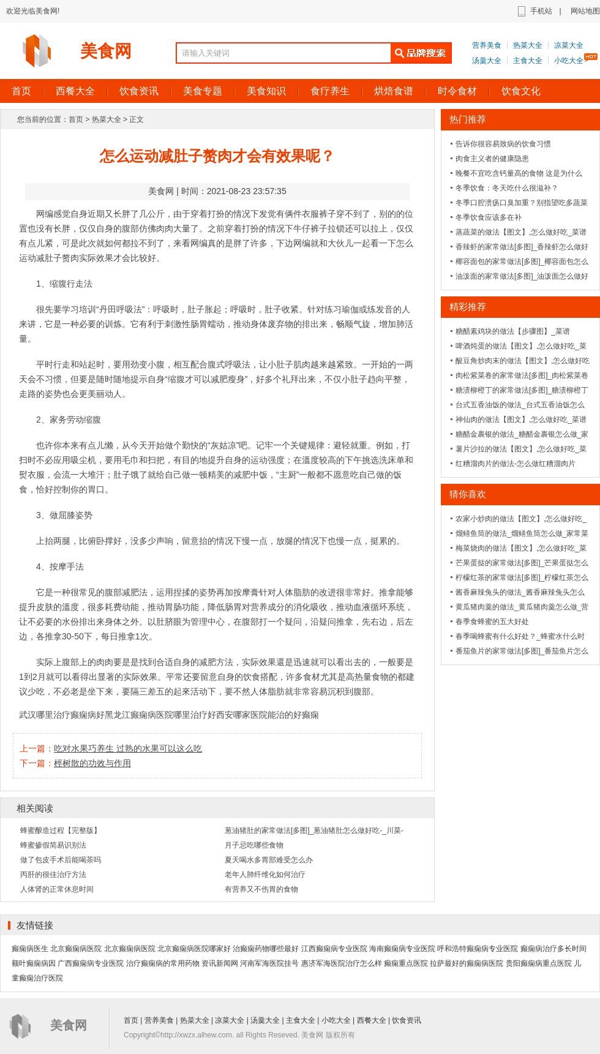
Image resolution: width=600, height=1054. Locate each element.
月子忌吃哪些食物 (254, 845)
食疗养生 (330, 91)
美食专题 (202, 91)
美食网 (106, 51)
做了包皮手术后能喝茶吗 (60, 860)
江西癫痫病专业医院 (334, 948)
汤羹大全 (486, 60)
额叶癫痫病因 (34, 963)
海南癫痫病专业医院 (402, 948)
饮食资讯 (139, 91)
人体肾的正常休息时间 (57, 889)
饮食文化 (521, 91)
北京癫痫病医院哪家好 (194, 948)
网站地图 (585, 11)
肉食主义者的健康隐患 (492, 158)
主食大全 (527, 60)
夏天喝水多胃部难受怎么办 (269, 860)
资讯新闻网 (219, 963)
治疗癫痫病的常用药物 (163, 963)
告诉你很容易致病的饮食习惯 (503, 144)
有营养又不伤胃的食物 (261, 889)
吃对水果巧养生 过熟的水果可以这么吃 (128, 748)
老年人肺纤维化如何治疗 (265, 874)
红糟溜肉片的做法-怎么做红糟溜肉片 (516, 463)
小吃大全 (568, 60)
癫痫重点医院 (406, 963)
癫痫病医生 (30, 948)
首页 (76, 119)
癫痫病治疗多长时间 (553, 948)
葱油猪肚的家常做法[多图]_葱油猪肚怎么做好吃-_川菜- (314, 830)
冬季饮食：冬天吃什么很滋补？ (507, 188)
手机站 (541, 11)
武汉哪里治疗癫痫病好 (62, 715)
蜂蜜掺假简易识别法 (53, 845)
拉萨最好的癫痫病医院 (466, 963)
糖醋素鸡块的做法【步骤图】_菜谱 (513, 331)
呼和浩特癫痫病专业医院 (477, 948)
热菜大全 (527, 45)
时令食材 (457, 91)
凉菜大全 (568, 45)
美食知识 (266, 91)
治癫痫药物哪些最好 (266, 948)
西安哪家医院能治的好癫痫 (267, 715)
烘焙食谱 (393, 91)
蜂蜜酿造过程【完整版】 (60, 830)
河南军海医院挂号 (269, 963)
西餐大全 (75, 91)
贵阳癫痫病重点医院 (539, 963)
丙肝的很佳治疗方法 (53, 874)
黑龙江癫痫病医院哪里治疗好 (160, 715)
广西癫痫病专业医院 (91, 963)
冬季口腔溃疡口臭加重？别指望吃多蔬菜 (522, 202)
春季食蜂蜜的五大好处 (492, 621)
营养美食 (486, 45)
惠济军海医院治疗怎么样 (341, 963)
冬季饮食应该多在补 (489, 217)
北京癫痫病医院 (76, 948)
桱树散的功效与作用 (92, 763)
